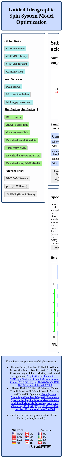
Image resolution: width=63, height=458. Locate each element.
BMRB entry (13, 117)
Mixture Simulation (17, 94)
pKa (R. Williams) (16, 186)
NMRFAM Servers (17, 178)
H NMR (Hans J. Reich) (20, 194)
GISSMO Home (15, 48)
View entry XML (16, 147)
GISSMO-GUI (14, 71)
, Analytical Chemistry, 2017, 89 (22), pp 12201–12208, (35, 402)
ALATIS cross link (17, 124)
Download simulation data (21, 140)
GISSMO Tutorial (16, 63)
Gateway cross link (17, 132)
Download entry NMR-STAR (23, 155)
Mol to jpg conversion (18, 102)
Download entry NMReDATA (23, 163)
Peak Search (13, 86)
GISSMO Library (16, 56)
